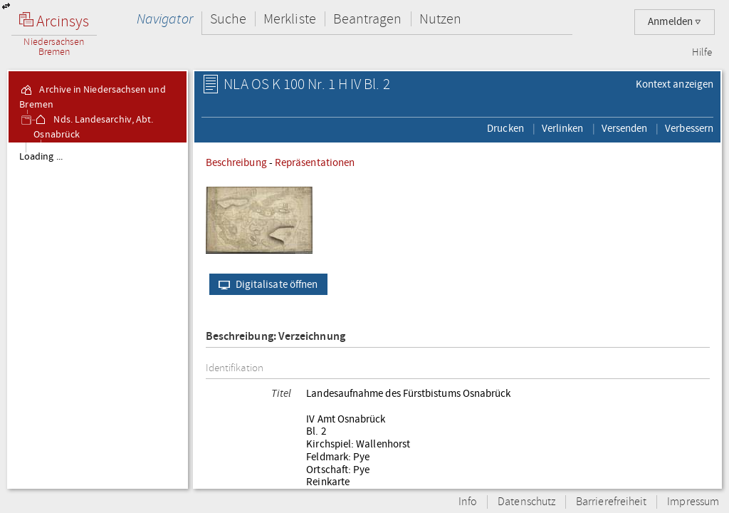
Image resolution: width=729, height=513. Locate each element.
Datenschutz (526, 502)
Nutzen (440, 19)
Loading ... (41, 156)
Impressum (693, 502)
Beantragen (367, 19)
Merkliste (289, 19)
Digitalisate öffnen (265, 284)
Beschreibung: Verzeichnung (275, 336)
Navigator (165, 19)
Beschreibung (236, 162)
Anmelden (674, 21)
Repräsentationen (315, 162)
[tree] (98, 314)
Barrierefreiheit (611, 502)
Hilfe (702, 52)
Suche (228, 19)
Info (467, 502)
